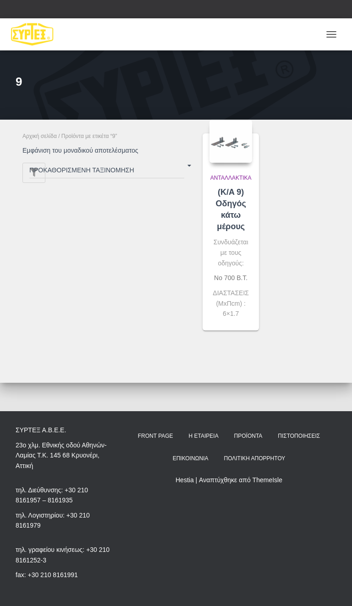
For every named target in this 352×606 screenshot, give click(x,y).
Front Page (155, 436)
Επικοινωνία (191, 458)
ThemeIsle (267, 480)
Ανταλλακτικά (231, 178)
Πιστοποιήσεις (299, 436)
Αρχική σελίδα (39, 136)
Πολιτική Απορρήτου (254, 458)
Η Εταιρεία (204, 436)
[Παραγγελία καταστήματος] (106, 172)
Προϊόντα (248, 436)
